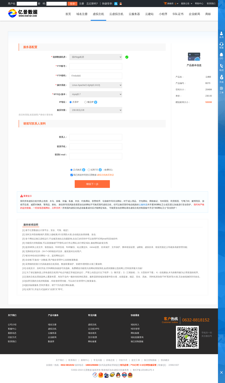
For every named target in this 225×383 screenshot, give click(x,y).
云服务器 (134, 13)
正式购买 (76, 170)
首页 (68, 13)
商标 (208, 13)
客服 (221, 47)
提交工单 (135, 360)
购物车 (171, 3)
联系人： (63, 137)
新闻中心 (85, 360)
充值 (221, 82)
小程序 (163, 13)
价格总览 (110, 360)
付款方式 (12, 337)
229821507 (173, 365)
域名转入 (135, 324)
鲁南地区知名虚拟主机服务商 (115, 370)
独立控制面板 (137, 341)
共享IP (74, 102)
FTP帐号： (62, 66)
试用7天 (93, 170)
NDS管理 (135, 329)
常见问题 (98, 360)
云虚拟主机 (116, 13)
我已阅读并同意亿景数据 (93, 175)
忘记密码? (92, 3)
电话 (221, 70)
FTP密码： (62, 75)
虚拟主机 (98, 13)
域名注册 (82, 13)
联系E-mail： (61, 154)
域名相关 (92, 333)
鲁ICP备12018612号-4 (143, 370)
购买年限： (62, 110)
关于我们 (60, 360)
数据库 (51, 341)
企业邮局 (194, 13)
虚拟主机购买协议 (105, 175)
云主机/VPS (93, 329)
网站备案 (92, 341)
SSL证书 (178, 13)
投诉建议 (165, 360)
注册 (81, 3)
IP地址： (63, 102)
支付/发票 (92, 337)
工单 (221, 92)
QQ (221, 58)
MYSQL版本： (60, 94)
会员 (221, 37)
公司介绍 (12, 324)
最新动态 (12, 333)
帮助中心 (199, 3)
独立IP (88, 102)
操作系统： (62, 85)
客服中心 (12, 329)
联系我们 (211, 3)
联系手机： (62, 146)
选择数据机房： (59, 57)
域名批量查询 (137, 337)
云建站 (149, 13)
